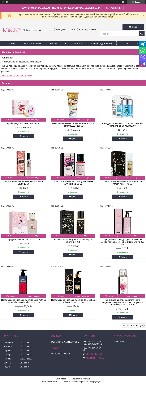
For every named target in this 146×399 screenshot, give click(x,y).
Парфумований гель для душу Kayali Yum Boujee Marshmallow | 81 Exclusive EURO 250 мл (122, 241)
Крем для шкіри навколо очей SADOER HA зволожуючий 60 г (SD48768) (122, 124)
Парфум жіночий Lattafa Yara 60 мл (23, 239)
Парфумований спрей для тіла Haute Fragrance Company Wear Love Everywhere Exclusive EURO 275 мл (122, 302)
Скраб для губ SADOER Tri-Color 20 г (23, 123)
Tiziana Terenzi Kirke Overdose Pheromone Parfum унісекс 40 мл (122, 182)
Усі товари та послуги (133, 325)
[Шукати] (142, 33)
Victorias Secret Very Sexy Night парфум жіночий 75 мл (73, 240)
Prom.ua (86, 379)
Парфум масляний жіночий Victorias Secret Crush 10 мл (23, 182)
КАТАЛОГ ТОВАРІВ (32, 43)
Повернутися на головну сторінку (16, 75)
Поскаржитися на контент (70, 381)
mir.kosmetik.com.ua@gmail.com (96, 358)
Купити (25, 136)
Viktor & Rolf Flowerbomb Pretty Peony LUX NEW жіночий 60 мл (73, 182)
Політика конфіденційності (93, 381)
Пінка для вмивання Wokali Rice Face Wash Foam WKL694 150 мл (73, 124)
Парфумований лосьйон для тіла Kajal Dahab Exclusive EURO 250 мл (73, 301)
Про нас (54, 43)
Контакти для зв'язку (102, 43)
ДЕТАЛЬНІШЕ (113, 8)
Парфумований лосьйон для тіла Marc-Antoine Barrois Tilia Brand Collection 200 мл (23, 301)
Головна (10, 43)
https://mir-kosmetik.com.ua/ (96, 354)
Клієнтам (77, 43)
